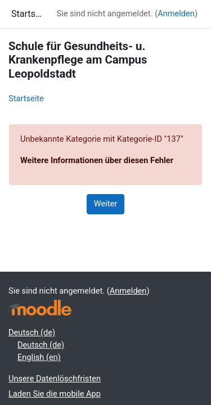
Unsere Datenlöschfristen (54, 379)
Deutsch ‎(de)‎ (31, 332)
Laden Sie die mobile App (54, 394)
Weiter (106, 204)
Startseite (26, 98)
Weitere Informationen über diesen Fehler (96, 160)
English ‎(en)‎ (39, 357)
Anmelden (176, 13)
